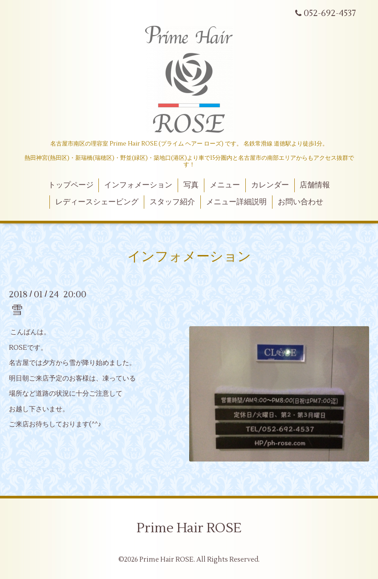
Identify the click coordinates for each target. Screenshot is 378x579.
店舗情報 (315, 185)
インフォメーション (138, 185)
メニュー (225, 185)
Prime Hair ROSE (189, 528)
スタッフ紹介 (172, 202)
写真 (191, 185)
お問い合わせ (300, 202)
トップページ (70, 185)
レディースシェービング (96, 202)
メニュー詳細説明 (236, 202)
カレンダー (270, 185)
